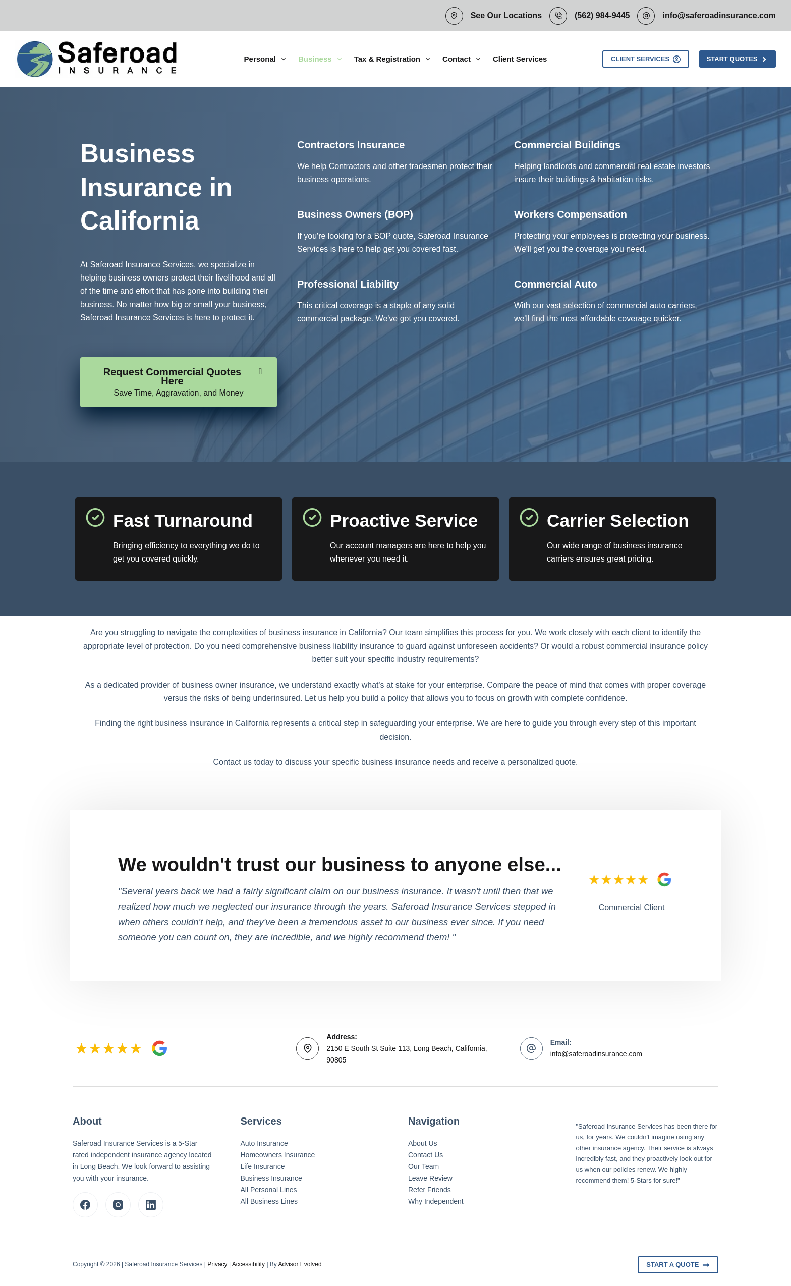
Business (322, 59)
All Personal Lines (269, 1190)
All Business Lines (269, 1201)
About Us (422, 1143)
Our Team (423, 1166)
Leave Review (430, 1178)
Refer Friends (429, 1190)
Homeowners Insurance (278, 1155)
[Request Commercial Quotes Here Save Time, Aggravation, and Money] (178, 382)
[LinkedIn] (150, 1204)
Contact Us (425, 1155)
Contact (463, 59)
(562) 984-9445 (602, 15)
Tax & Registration (394, 59)
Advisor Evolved (300, 1264)
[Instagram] (118, 1204)
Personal (267, 59)
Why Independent (436, 1201)
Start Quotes (737, 59)
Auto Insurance (264, 1143)
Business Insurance (271, 1178)
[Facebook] (85, 1204)
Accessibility (248, 1264)
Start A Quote (678, 1265)
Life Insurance (263, 1166)
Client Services (520, 58)
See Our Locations (506, 15)
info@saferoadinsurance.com (719, 15)
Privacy (217, 1264)
